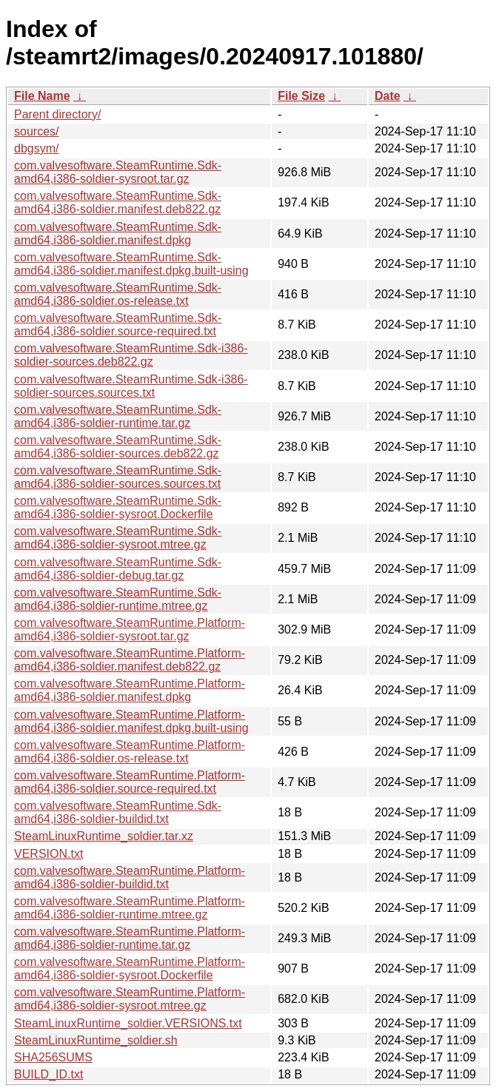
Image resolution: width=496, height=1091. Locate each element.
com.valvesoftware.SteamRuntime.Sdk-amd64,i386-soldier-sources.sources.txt (117, 477)
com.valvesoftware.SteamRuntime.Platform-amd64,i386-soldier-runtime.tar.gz (129, 938)
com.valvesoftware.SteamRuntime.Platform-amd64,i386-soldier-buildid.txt (129, 877)
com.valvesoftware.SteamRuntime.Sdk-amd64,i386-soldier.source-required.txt (117, 325)
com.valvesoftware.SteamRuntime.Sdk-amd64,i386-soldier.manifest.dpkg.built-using (131, 264)
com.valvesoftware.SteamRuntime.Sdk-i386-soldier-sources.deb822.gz (131, 355)
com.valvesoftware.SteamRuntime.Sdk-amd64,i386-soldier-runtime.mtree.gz (117, 599)
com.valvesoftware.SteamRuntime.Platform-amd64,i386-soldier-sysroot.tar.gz (129, 629)
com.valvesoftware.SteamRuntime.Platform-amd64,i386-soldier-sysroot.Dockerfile (129, 968)
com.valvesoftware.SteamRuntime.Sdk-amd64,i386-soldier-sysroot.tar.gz (117, 172)
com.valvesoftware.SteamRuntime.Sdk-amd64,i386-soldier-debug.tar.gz (117, 569)
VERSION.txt (48, 853)
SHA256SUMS (53, 1057)
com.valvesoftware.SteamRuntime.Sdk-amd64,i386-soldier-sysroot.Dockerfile (117, 507)
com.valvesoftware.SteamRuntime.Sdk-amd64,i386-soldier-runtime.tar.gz (117, 416)
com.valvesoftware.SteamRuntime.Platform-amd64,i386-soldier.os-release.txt (129, 752)
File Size (301, 96)
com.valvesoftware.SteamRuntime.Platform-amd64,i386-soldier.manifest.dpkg (129, 690)
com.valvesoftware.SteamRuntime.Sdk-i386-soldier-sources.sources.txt (131, 386)
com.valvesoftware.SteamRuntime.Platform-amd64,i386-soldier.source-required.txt (129, 782)
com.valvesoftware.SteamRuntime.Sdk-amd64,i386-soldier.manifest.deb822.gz (117, 202)
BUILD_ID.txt (48, 1074)
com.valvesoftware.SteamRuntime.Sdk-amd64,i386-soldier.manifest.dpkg (117, 233)
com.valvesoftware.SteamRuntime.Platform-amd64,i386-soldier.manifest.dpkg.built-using (131, 721)
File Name (42, 96)
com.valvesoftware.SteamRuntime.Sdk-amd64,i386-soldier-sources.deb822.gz (117, 447)
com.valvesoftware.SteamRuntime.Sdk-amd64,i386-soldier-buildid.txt (117, 812)
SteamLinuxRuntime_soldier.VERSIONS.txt (128, 1023)
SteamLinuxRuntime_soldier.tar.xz (103, 836)
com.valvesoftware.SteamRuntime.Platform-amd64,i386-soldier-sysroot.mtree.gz (129, 999)
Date (388, 96)
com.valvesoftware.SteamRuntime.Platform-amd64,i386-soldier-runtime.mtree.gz (129, 908)
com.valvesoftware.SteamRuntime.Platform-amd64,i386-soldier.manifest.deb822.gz (129, 660)
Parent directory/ (57, 114)
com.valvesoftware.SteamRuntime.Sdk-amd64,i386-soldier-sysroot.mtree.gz (117, 538)
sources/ (36, 131)
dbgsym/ (36, 148)
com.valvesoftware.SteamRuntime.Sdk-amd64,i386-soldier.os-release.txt (117, 294)
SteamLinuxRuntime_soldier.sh (96, 1040)
